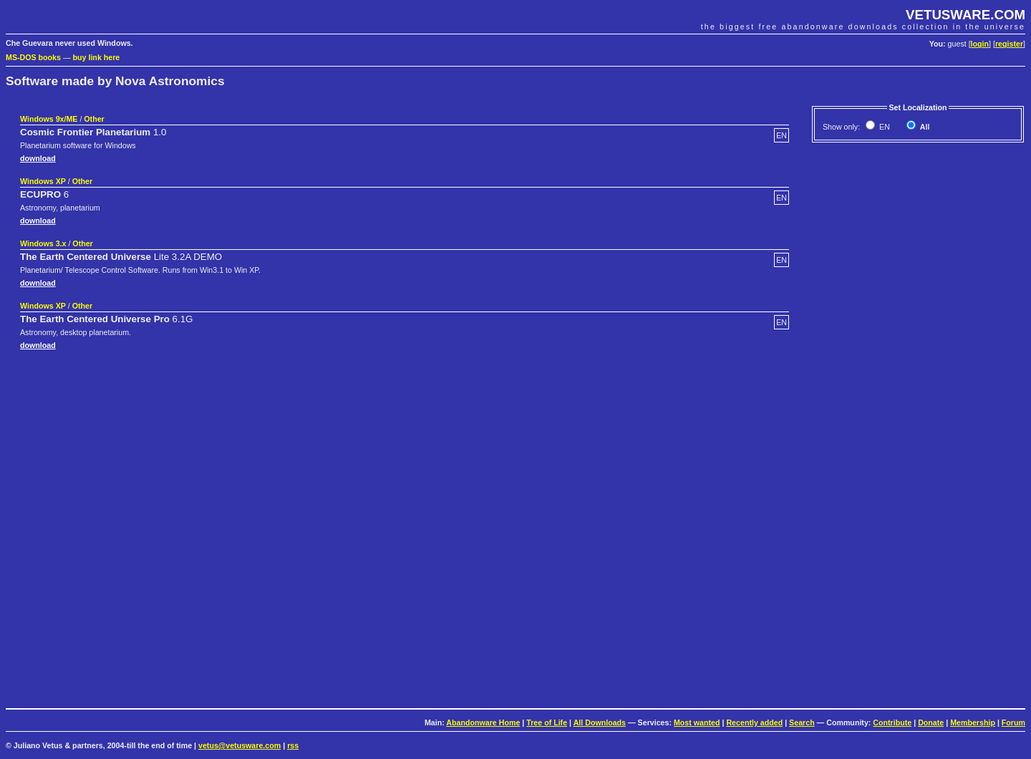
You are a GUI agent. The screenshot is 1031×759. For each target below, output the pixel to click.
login (980, 43)
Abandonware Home (483, 722)
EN (883, 126)
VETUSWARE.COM (965, 14)
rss (293, 745)
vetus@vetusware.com (239, 745)
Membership (972, 722)
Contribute (892, 722)
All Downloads (599, 722)
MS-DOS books (33, 57)
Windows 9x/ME (48, 119)
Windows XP (43, 181)
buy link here (96, 57)
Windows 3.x (43, 243)
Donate (931, 722)
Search (802, 722)
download (38, 158)
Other (94, 119)
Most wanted (697, 722)
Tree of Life (546, 722)
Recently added (754, 722)
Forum (1013, 722)
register (1009, 43)
